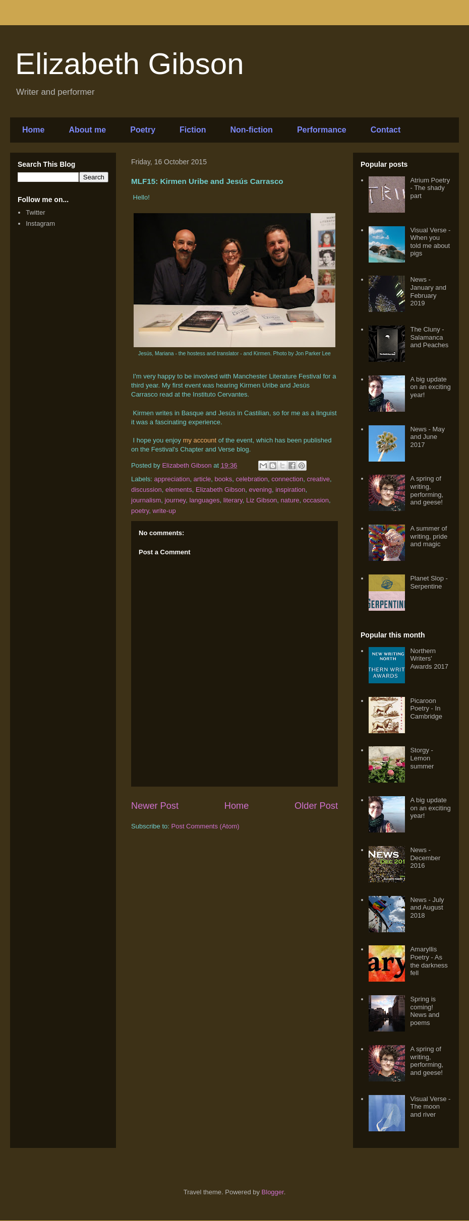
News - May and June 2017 (427, 436)
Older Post (316, 806)
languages (204, 500)
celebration (252, 479)
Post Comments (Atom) (205, 826)
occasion (316, 500)
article (202, 479)
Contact (386, 129)
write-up (163, 511)
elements (178, 489)
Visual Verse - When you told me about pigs (430, 242)
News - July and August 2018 (427, 907)
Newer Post (155, 806)
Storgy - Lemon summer (422, 757)
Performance (321, 129)
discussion (146, 489)
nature (290, 500)
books (223, 479)
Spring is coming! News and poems (424, 1010)
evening (260, 489)
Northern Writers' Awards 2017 (429, 658)
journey (175, 500)
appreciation (172, 479)
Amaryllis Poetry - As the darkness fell (428, 961)
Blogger (273, 1192)
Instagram (40, 223)
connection (287, 479)
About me (87, 129)
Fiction (193, 129)
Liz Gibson (261, 500)
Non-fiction (251, 129)
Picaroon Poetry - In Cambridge (426, 708)
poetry (140, 511)
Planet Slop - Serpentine (428, 582)
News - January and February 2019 (428, 291)
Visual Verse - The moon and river (430, 1106)
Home (33, 129)
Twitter (35, 212)
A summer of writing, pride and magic (428, 536)
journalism (146, 500)
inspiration (290, 489)
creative (318, 479)
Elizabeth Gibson (129, 64)
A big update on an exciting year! (430, 387)
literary (233, 500)
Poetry (142, 129)
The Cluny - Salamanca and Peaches (429, 337)
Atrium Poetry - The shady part (430, 188)
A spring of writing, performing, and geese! (426, 490)
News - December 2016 (425, 857)
